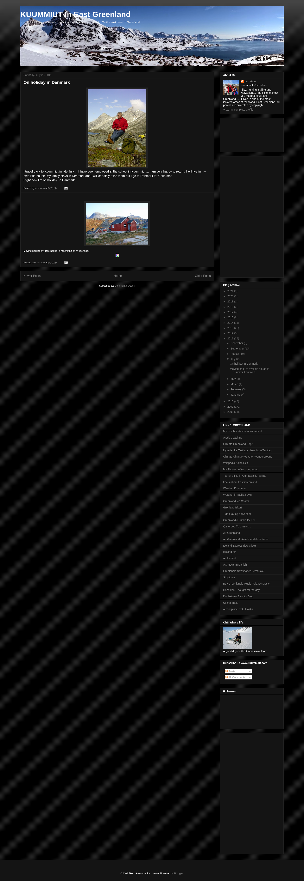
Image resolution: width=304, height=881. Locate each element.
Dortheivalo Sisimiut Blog (238, 596)
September (237, 348)
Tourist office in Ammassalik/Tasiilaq (244, 475)
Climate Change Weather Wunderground (247, 456)
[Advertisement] (240, 134)
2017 (230, 312)
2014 (230, 322)
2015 (230, 317)
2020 (230, 296)
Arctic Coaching (232, 437)
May (233, 378)
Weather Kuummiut (234, 488)
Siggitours (229, 577)
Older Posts (203, 275)
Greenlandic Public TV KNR (239, 520)
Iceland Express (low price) (239, 545)
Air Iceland (229, 558)
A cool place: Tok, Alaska (238, 609)
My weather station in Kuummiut (242, 431)
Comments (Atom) (125, 285)
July (233, 359)
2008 (230, 411)
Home (118, 275)
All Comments (235, 677)
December (237, 343)
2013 (230, 328)
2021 (230, 291)
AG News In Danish (235, 564)
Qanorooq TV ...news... (237, 526)
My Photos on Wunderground (240, 469)
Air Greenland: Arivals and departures (245, 539)
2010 (230, 401)
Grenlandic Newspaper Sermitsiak (243, 571)
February (236, 389)
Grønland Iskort (232, 507)
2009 (230, 406)
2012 (230, 333)
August (235, 353)
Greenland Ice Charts (236, 501)
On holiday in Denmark (46, 82)
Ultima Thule (230, 602)
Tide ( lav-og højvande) (237, 513)
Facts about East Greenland (240, 482)
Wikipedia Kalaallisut (235, 463)
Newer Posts (32, 275)
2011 (230, 338)
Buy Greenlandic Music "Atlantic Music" (246, 583)
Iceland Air (229, 551)
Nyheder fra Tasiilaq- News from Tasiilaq (247, 450)
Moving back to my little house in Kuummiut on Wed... (249, 370)
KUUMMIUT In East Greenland (75, 14)
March (235, 384)
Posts (230, 671)
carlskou (250, 81)
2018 (230, 306)
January (236, 394)
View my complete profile (238, 109)
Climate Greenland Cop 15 (239, 444)
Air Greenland (231, 532)
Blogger (178, 873)
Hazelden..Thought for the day (241, 590)
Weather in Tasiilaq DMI (237, 494)
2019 (230, 301)
